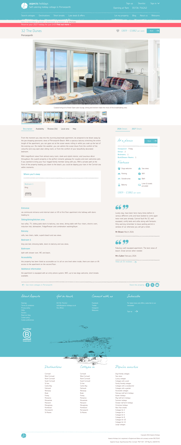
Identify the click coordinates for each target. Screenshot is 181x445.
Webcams (155, 16)
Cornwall (41, 22)
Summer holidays (121, 400)
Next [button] (154, 72)
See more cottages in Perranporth (39, 285)
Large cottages (120, 424)
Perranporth (61, 22)
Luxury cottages (120, 378)
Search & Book (32, 22)
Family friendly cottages (123, 383)
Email (157, 285)
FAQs (23, 310)
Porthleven (48, 407)
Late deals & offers (76, 16)
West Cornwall (49, 376)
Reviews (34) (52, 129)
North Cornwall (51, 22)
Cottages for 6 (120, 415)
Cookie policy (25, 317)
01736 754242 (62, 303)
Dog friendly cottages (122, 374)
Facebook (150, 8)
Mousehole (48, 400)
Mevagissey (48, 405)
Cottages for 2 (120, 410)
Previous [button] (27, 72)
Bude (46, 393)
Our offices (60, 308)
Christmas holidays (121, 405)
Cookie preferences (27, 320)
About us (144, 16)
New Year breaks (121, 407)
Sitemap (24, 303)
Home (23, 22)
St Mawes (48, 412)
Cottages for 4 (120, 412)
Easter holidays (120, 395)
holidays (38, 3)
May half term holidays (122, 398)
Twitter (154, 8)
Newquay (48, 391)
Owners (23, 313)
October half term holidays (124, 403)
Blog (134, 16)
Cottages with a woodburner (124, 386)
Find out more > (64, 25)
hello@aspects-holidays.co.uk (66, 305)
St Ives (47, 383)
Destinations (44, 16)
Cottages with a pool (122, 381)
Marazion (48, 403)
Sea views (118, 376)
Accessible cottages (121, 391)
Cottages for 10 (120, 420)
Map (74, 129)
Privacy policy (25, 308)
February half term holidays (124, 393)
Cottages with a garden (123, 388)
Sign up (129, 4)
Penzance (48, 398)
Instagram (158, 8)
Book (151, 31)
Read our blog (25, 315)
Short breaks (59, 16)
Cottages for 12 (120, 422)
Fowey (47, 395)
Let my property (121, 16)
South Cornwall (50, 381)
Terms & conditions (27, 305)
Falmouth (48, 388)
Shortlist (141, 4)
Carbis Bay (48, 386)
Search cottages (28, 16)
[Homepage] (24, 6)
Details (122, 129)
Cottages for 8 (120, 417)
